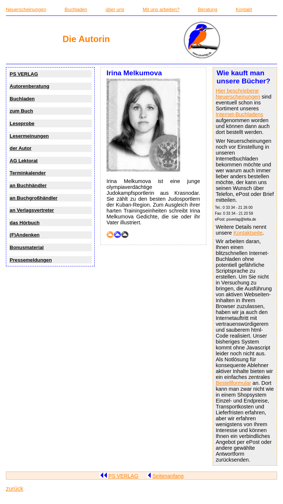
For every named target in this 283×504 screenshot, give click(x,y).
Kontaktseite (247, 233)
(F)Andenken (24, 235)
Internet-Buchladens (239, 114)
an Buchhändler (28, 185)
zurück (14, 489)
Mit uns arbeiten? (161, 9)
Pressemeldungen (31, 260)
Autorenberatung (29, 86)
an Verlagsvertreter (32, 210)
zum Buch (21, 111)
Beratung (207, 9)
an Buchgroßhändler (33, 198)
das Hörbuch (24, 222)
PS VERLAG (24, 74)
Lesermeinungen (29, 136)
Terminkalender (28, 173)
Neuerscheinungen (26, 9)
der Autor (20, 148)
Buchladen (75, 9)
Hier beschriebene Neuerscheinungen (238, 94)
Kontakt (244, 9)
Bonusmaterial (26, 247)
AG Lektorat (24, 160)
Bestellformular (233, 383)
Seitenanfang (165, 476)
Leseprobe (22, 123)
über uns (115, 9)
